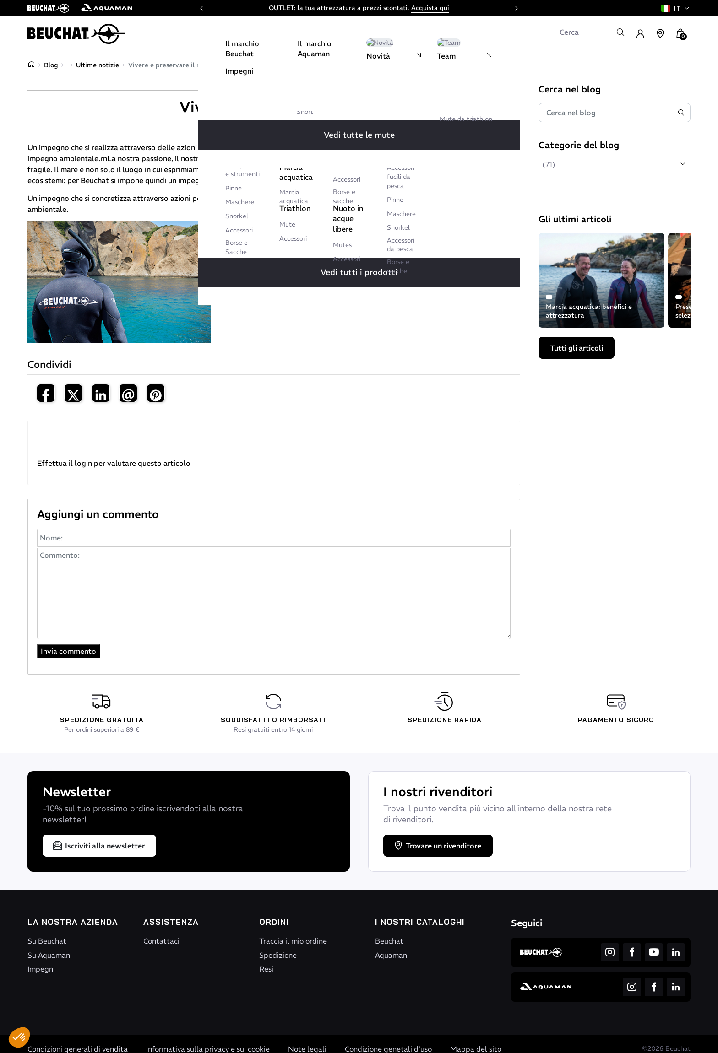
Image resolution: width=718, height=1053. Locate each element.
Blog (51, 65)
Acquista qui (430, 8)
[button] (19, 1037)
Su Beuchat (46, 940)
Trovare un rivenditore (437, 845)
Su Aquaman (48, 955)
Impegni (41, 968)
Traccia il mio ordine (293, 940)
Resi (266, 968)
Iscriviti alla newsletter (98, 845)
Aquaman (391, 955)
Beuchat (389, 940)
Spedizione (278, 955)
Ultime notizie (97, 65)
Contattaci (161, 940)
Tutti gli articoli (576, 347)
